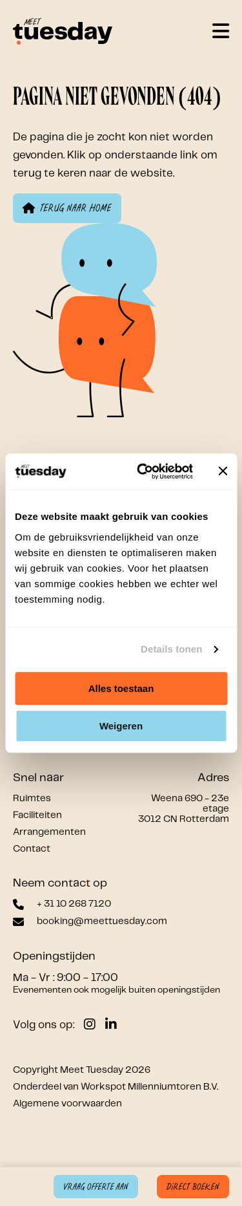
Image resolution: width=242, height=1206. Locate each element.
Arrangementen (49, 832)
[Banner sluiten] (222, 471)
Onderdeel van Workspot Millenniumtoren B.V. (115, 1087)
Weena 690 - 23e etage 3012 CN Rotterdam (183, 809)
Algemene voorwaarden (67, 1103)
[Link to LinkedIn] (111, 1025)
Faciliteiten (37, 815)
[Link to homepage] (62, 32)
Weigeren (121, 725)
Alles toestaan (121, 688)
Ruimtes (32, 798)
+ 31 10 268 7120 (74, 904)
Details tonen (171, 648)
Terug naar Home (67, 207)
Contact (31, 849)
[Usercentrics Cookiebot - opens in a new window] (142, 471)
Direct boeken (192, 1187)
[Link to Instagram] (90, 1025)
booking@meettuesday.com (102, 921)
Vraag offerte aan (95, 1187)
